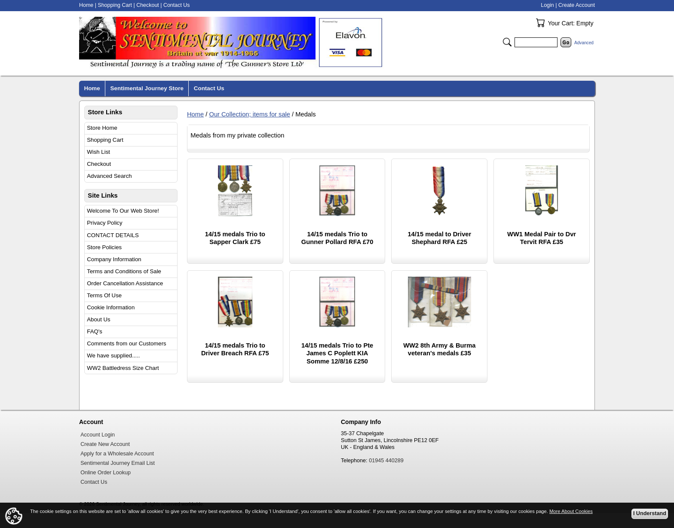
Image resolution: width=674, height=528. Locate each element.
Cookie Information (111, 307)
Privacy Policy (104, 223)
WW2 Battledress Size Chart (123, 368)
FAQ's (94, 331)
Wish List (98, 152)
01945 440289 (386, 461)
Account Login (97, 435)
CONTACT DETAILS (112, 235)
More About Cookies (571, 511)
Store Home (102, 128)
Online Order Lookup (105, 473)
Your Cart (540, 23)
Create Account (576, 5)
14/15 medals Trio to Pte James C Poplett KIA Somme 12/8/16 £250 (337, 353)
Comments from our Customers (126, 343)
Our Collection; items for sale (249, 114)
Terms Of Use (104, 295)
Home (195, 114)
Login (547, 5)
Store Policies (104, 247)
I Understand (649, 513)
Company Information (114, 259)
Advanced (584, 42)
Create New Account (105, 444)
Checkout (99, 164)
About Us (98, 319)
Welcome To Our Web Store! (123, 211)
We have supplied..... (113, 355)
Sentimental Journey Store (147, 88)
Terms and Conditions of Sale (124, 271)
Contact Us (176, 5)
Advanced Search (109, 176)
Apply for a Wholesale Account (117, 454)
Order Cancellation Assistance (125, 283)
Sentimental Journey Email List (117, 463)
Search (507, 42)
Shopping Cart (105, 140)
